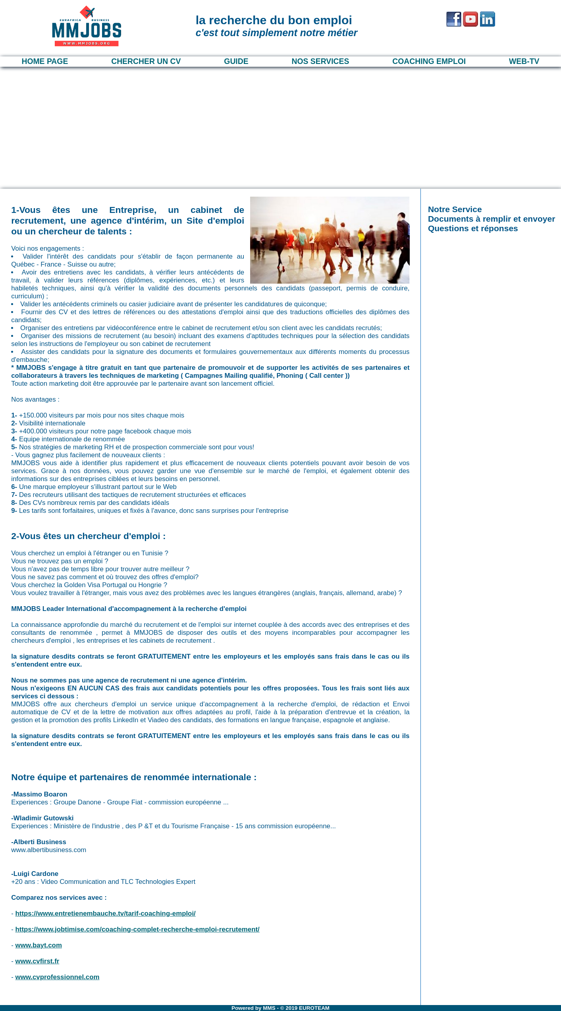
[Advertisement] (280, 126)
